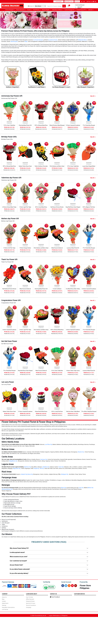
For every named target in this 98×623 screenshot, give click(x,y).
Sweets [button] (29, 9)
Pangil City (36, 468)
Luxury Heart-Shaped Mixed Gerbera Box (88, 166)
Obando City (81, 452)
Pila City (42, 468)
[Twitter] (66, 585)
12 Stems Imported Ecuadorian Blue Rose (73, 125)
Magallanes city (13, 461)
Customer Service (79, 593)
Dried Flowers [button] (37, 9)
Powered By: (83, 582)
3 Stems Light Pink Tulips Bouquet (25, 207)
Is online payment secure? (17, 552)
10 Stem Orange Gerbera (25, 248)
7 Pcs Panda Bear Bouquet (89, 125)
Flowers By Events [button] (21, 9)
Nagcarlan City (16, 468)
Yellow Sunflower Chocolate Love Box (41, 166)
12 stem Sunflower (57, 288)
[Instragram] (69, 585)
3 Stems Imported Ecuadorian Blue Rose (9, 330)
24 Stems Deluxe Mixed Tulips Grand (9, 207)
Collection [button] (91, 9)
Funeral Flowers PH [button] (82, 9)
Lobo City (81, 487)
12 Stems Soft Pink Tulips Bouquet (9, 248)
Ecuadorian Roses (52, 40)
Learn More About (31, 593)
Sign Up (89, 1)
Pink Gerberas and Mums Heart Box (57, 166)
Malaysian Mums (82, 40)
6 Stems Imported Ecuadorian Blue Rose (73, 330)
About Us (4, 597)
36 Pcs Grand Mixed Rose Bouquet (41, 207)
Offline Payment (30, 599)
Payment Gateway (7, 582)
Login (83, 1)
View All (92, 96)
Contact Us (53, 593)
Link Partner (5, 609)
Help (94, 1)
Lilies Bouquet (14, 41)
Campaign (28, 607)
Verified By (46, 582)
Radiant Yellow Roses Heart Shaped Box (25, 166)
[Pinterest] (72, 585)
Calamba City (45, 467)
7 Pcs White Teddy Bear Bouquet (88, 411)
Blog (3, 599)
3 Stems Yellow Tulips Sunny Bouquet (73, 371)
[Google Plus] (75, 585)
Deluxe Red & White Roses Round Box (41, 412)
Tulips (25, 41)
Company (4, 593)
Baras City (30, 474)
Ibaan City (63, 487)
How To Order (29, 597)
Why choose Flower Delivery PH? (19, 548)
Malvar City (90, 487)
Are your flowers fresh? (16, 565)
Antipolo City (24, 474)
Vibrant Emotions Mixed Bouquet (57, 125)
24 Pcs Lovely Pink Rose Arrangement (57, 412)
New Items (77, 1)
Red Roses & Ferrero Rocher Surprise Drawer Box (57, 207)
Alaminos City (27, 467)
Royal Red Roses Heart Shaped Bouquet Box (73, 207)
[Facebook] (62, 585)
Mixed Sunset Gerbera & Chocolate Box (57, 248)
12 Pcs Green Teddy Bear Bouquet (9, 125)
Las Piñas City (48, 444)
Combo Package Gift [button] (70, 9)
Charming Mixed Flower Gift (25, 125)
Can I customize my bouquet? (18, 561)
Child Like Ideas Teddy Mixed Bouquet (73, 412)
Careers (4, 601)
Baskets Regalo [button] (46, 9)
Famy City (60, 467)
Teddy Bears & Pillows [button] (57, 9)
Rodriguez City (64, 474)
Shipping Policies (30, 601)
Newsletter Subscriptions (8, 607)
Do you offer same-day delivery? (19, 573)
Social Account (65, 582)
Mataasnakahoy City (7, 489)
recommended (58, 1)
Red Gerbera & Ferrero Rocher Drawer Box (9, 289)
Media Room (5, 603)
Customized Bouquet (79, 5)
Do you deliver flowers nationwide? (20, 569)
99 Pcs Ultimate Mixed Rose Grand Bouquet (41, 125)
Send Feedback (55, 596)
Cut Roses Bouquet (38, 40)
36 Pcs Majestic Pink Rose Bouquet (89, 207)
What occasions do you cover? (18, 556)
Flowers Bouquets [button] (10, 9)
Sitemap (4, 605)
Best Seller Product (69, 1)
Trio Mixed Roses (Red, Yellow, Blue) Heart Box (73, 289)
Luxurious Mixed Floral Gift (73, 248)
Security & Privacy (30, 603)
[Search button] (64, 6)
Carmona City (43, 459)
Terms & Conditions (31, 605)
